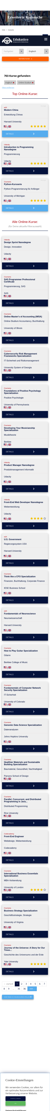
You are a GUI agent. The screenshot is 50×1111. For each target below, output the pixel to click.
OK (15, 1068)
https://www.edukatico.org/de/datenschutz (24, 1078)
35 (19, 953)
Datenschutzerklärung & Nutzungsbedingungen (25, 1107)
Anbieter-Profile (25, 1092)
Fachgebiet (14, 16)
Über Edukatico (25, 1098)
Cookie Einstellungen (25, 1109)
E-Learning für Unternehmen (25, 1100)
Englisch (39, 16)
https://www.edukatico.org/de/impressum (24, 1084)
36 (24, 953)
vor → (32, 953)
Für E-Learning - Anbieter (25, 1102)
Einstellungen (15, 1063)
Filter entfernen (8, 52)
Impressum (25, 1105)
